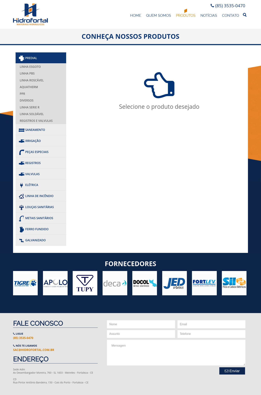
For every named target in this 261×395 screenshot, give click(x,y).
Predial (28, 58)
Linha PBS (27, 73)
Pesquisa (245, 15)
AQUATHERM (29, 87)
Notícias (208, 15)
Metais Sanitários (36, 218)
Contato (230, 15)
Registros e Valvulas (36, 121)
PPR (22, 94)
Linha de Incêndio (36, 196)
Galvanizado (32, 240)
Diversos (27, 100)
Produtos (185, 15)
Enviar (232, 371)
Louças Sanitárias (36, 207)
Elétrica (28, 185)
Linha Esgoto (30, 67)
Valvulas (29, 174)
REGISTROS (30, 163)
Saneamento (32, 130)
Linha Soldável (32, 114)
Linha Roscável (32, 80)
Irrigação (30, 141)
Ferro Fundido (34, 229)
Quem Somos (158, 15)
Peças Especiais (33, 152)
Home (135, 15)
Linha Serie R (30, 107)
